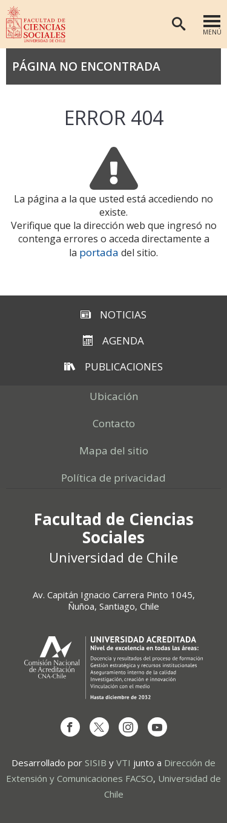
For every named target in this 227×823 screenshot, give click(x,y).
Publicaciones (113, 366)
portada (99, 252)
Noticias (113, 314)
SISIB (96, 763)
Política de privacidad (113, 478)
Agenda (113, 340)
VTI (123, 763)
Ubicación (114, 396)
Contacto (114, 423)
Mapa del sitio (113, 450)
